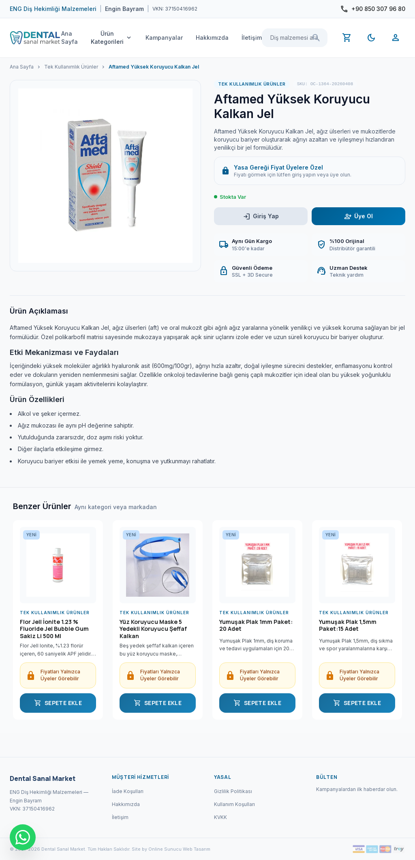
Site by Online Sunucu (157, 849)
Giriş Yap (261, 216)
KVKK (220, 817)
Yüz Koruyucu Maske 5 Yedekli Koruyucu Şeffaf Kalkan (153, 629)
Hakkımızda (212, 37)
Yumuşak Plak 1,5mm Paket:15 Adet (347, 625)
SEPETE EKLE (58, 703)
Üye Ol (358, 216)
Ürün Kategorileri (112, 37)
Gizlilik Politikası (233, 791)
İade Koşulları (127, 791)
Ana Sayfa (69, 37)
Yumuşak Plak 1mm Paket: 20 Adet (256, 625)
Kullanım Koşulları (234, 804)
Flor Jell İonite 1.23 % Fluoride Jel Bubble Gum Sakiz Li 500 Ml (54, 629)
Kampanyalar (164, 37)
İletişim (252, 37)
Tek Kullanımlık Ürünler (71, 67)
